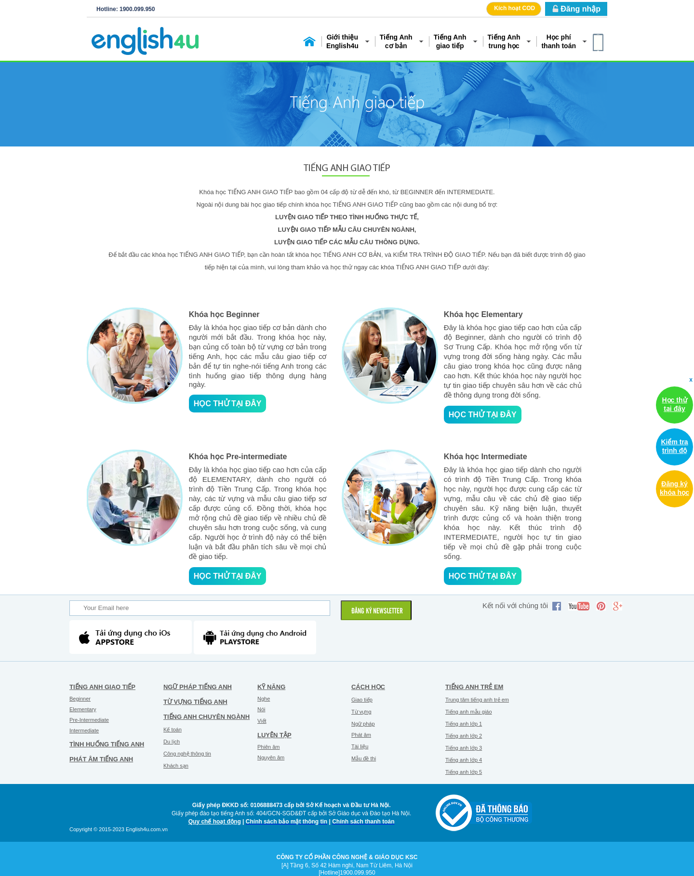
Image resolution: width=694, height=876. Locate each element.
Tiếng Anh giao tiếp (102, 686)
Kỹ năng (271, 686)
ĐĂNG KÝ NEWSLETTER (377, 611)
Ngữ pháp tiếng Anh (197, 686)
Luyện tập (274, 735)
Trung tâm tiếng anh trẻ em (477, 700)
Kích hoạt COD (514, 8)
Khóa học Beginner (224, 314)
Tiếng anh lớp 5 (463, 772)
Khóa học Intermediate (485, 456)
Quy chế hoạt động (214, 821)
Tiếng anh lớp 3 (463, 748)
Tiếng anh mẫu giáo (468, 712)
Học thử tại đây (228, 403)
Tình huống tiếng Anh (106, 744)
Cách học (368, 686)
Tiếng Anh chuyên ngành (206, 716)
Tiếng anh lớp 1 (463, 724)
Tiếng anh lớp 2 (463, 736)
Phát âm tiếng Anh (101, 759)
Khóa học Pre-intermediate (238, 456)
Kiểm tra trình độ (674, 446)
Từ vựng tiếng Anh (195, 701)
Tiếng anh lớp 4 (463, 760)
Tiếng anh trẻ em (474, 686)
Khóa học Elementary (483, 314)
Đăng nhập (581, 9)
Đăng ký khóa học (674, 488)
